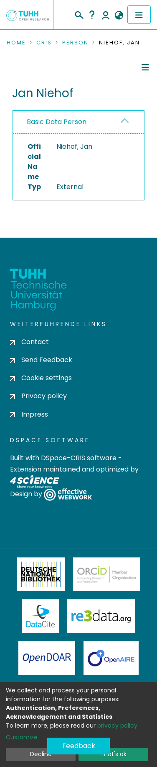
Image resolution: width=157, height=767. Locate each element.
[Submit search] (78, 14)
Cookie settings (41, 378)
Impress (29, 414)
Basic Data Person (56, 122)
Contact (29, 342)
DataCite (40, 616)
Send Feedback (41, 360)
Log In (105, 15)
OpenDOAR (47, 658)
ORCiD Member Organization (106, 574)
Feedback (78, 746)
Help (92, 15)
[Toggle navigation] (139, 14)
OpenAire (111, 658)
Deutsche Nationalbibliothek (41, 574)
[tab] (78, 122)
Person (75, 43)
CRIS (44, 43)
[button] (119, 15)
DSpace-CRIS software (78, 458)
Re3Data (101, 616)
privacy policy (117, 725)
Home (16, 43)
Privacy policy (38, 396)
